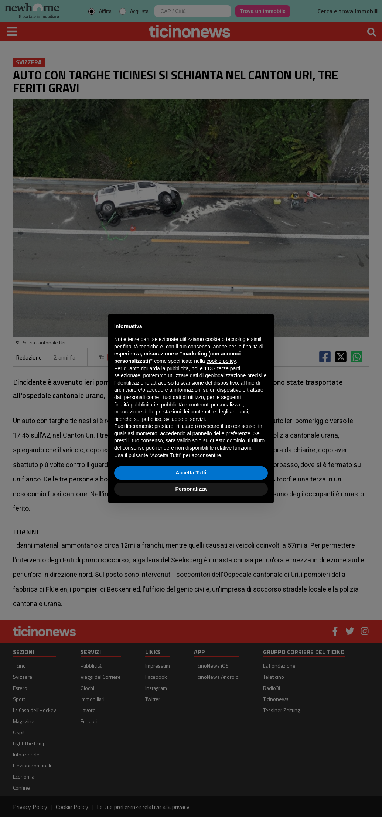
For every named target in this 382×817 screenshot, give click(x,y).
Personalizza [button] (191, 489)
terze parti (228, 368)
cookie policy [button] (221, 361)
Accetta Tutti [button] (191, 473)
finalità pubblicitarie (136, 405)
